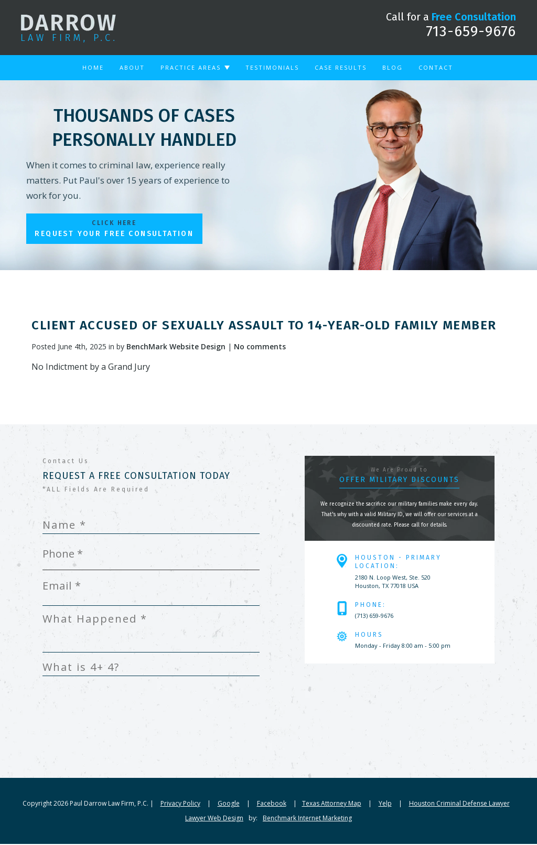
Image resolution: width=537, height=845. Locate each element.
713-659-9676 (471, 31)
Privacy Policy (180, 804)
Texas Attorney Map (331, 804)
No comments (260, 347)
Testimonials (272, 67)
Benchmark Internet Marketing (307, 819)
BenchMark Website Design (175, 347)
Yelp (385, 804)
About (132, 67)
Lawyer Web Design (214, 819)
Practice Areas (190, 67)
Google (229, 804)
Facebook (271, 804)
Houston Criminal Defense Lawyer (459, 804)
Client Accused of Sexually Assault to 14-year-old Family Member (264, 326)
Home (93, 67)
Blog (392, 67)
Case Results (341, 67)
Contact (435, 67)
